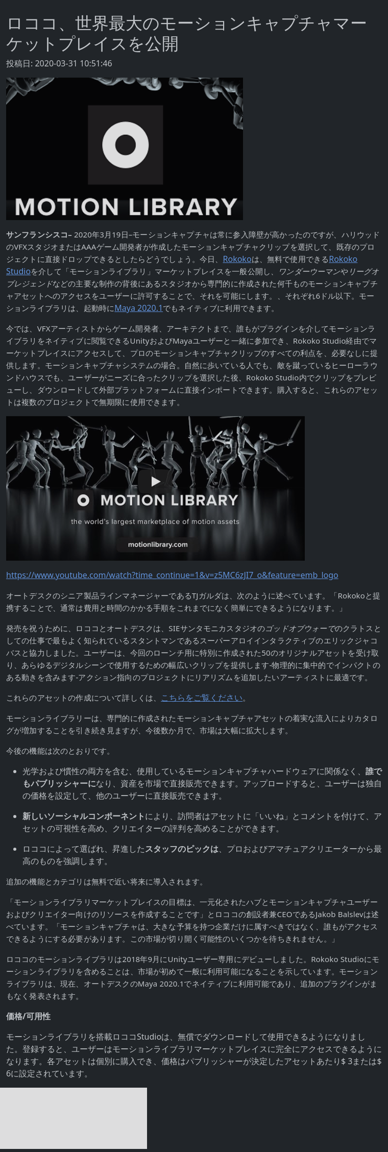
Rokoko (237, 259)
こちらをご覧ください (202, 697)
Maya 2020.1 (138, 308)
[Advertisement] (73, 1118)
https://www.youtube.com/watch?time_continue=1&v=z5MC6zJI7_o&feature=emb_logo (172, 575)
